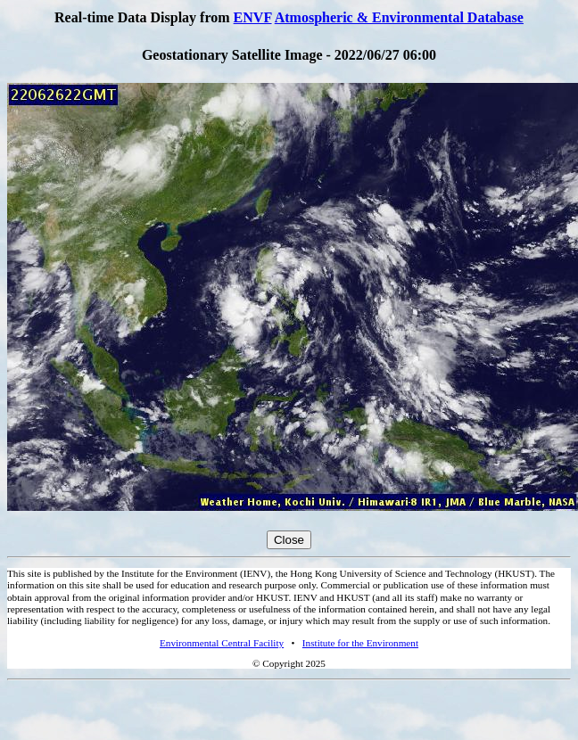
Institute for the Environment (360, 642)
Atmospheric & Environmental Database (399, 17)
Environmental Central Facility (222, 642)
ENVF (253, 17)
